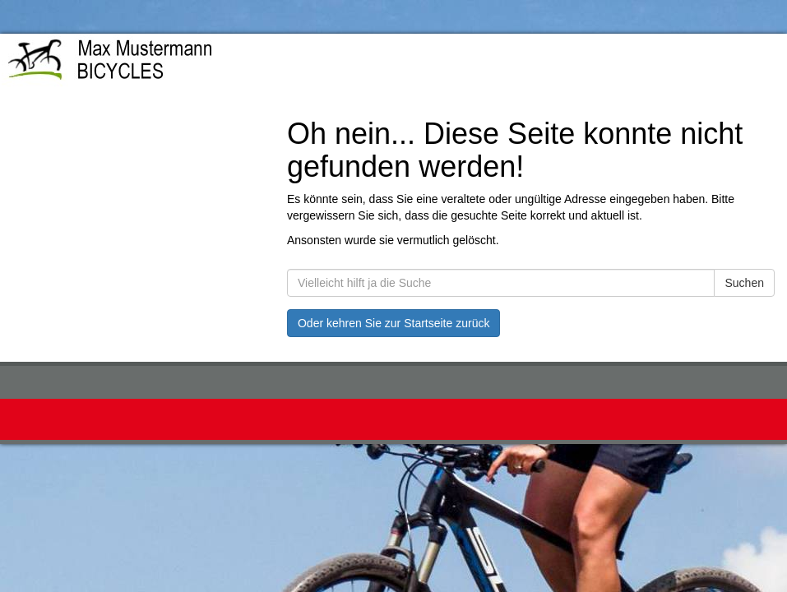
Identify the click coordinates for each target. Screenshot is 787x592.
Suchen (744, 282)
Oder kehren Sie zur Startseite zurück (393, 323)
